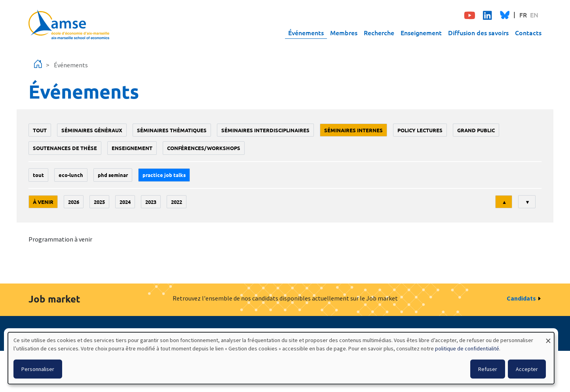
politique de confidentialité (467, 348)
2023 (150, 201)
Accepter (527, 369)
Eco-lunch (71, 174)
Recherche (379, 32)
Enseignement (421, 32)
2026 (73, 201)
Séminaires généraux (91, 130)
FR (523, 14)
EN (534, 14)
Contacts (528, 32)
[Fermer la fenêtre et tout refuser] (548, 337)
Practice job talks (164, 174)
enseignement (132, 148)
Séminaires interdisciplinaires (265, 130)
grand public (476, 130)
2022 (176, 201)
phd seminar (113, 174)
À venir (43, 201)
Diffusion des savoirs (478, 32)
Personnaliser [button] (37, 369)
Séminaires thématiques (172, 130)
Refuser (487, 369)
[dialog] (281, 358)
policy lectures (420, 130)
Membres (343, 32)
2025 (99, 201)
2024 (125, 201)
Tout (40, 130)
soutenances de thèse (65, 148)
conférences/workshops (203, 148)
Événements (306, 32)
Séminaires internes (353, 130)
